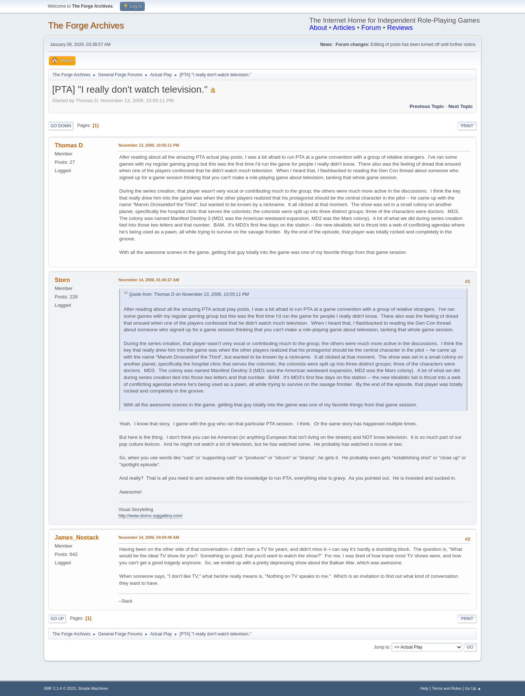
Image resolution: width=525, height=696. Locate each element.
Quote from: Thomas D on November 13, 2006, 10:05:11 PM (189, 294)
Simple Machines (93, 688)
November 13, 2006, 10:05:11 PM (148, 145)
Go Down (61, 126)
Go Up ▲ (473, 688)
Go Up (57, 618)
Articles (344, 27)
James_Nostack (77, 537)
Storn (62, 280)
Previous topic (426, 106)
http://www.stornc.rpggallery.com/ (150, 515)
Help (424, 688)
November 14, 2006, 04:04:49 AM (148, 537)
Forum (371, 27)
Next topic (460, 106)
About (318, 27)
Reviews (400, 27)
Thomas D (69, 145)
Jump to (381, 647)
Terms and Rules (447, 688)
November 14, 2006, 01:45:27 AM (148, 280)
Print (467, 126)
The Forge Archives (86, 25)
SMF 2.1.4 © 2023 (60, 688)
